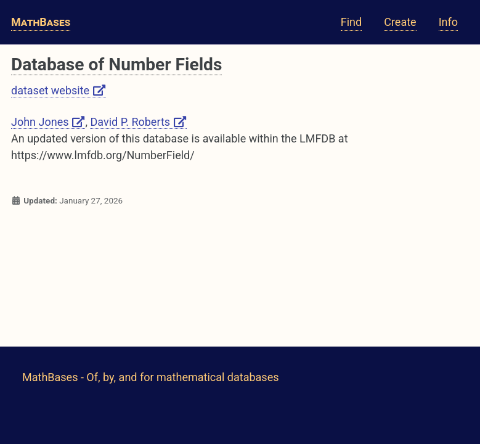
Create (400, 21)
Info (448, 21)
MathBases (40, 21)
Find (351, 21)
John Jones (48, 121)
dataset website (58, 90)
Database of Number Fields (116, 64)
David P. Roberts (138, 121)
